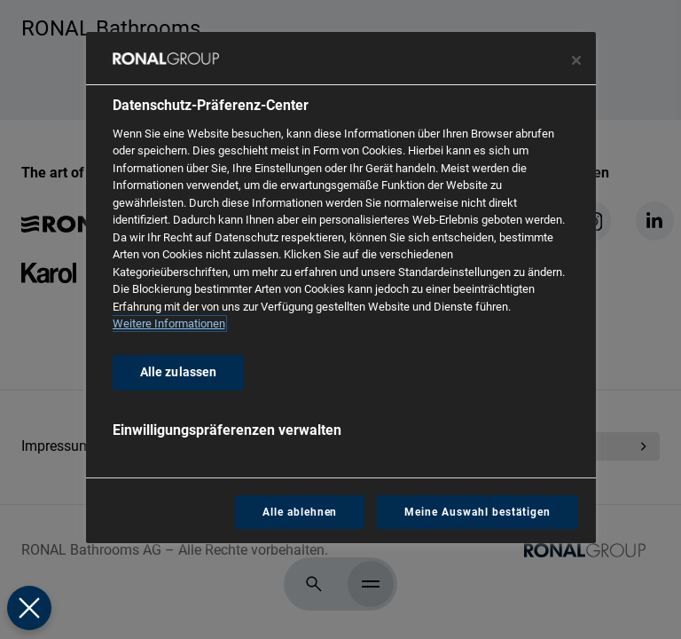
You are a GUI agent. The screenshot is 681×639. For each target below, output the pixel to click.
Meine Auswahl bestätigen (477, 512)
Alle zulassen (178, 372)
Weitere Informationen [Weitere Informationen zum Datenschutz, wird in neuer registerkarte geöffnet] (169, 323)
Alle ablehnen (299, 512)
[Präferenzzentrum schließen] (576, 60)
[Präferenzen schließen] (29, 608)
